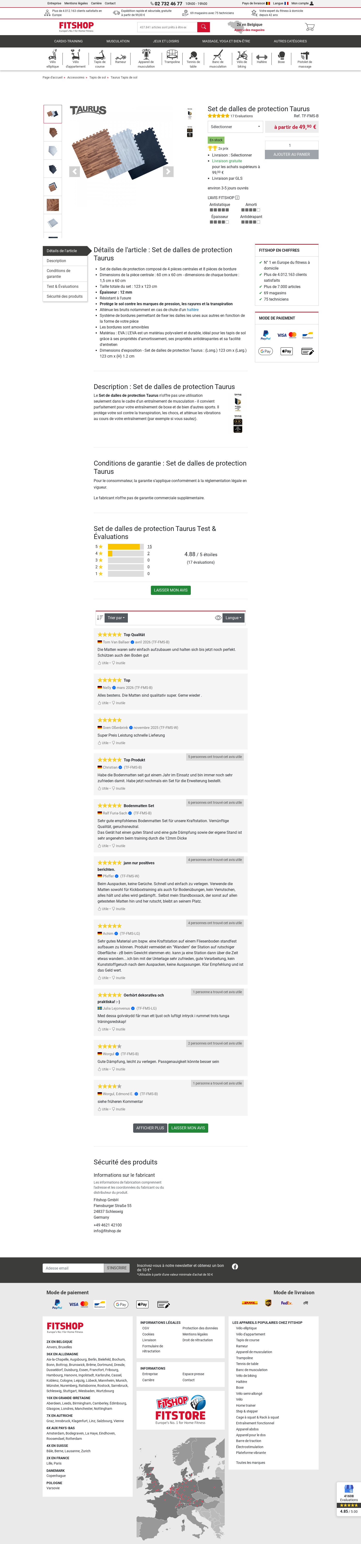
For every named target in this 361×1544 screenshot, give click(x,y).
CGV (145, 1332)
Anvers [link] (51, 1351)
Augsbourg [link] (78, 1363)
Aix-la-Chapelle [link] (57, 1363)
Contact (110, 3)
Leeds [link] (66, 1407)
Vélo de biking (246, 1379)
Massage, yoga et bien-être (226, 45)
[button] (74, 175)
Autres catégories (290, 45)
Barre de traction (248, 1444)
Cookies (148, 1338)
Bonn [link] (50, 1368)
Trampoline (244, 1361)
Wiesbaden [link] (86, 1394)
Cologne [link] (66, 1384)
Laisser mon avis (171, 593)
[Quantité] (292, 148)
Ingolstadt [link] (86, 1379)
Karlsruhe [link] (102, 1379)
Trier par (115, 621)
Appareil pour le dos (251, 1438)
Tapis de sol (97, 81)
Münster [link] (52, 1389)
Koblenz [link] (52, 1384)
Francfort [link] (97, 1373)
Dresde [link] (119, 1368)
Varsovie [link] (53, 1491)
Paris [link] (57, 1467)
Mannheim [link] (106, 1384)
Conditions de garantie (58, 277)
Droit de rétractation (198, 1343)
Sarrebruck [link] (119, 1389)
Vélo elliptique (246, 1332)
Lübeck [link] (91, 1384)
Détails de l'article (62, 254)
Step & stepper (247, 1415)
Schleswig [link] (53, 1394)
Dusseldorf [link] (54, 1373)
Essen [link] (83, 1373)
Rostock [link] (103, 1389)
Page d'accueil (52, 81)
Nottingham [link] (103, 1412)
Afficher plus (150, 1131)
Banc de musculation (252, 1373)
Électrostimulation (249, 1450)
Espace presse (193, 1377)
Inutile (118, 666)
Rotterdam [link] (74, 1442)
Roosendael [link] (55, 1442)
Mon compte (303, 3)
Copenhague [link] (56, 1479)
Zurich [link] (86, 1454)
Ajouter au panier (292, 158)
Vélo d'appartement (250, 1338)
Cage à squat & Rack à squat (257, 1421)
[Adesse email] (73, 1271)
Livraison (149, 1343)
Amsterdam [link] (55, 1437)
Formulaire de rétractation (152, 1352)
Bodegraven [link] (75, 1437)
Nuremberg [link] (68, 1389)
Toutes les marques (250, 1466)
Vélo (239, 1403)
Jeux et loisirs (166, 45)
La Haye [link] (91, 1437)
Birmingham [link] (82, 1407)
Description (56, 264)
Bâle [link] (49, 1454)
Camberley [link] (100, 1407)
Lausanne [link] (72, 1454)
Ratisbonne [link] (87, 1389)
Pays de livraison (256, 3)
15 (149, 550)
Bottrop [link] (62, 1368)
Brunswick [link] (77, 1368)
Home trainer (246, 1409)
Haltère (241, 1385)
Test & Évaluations (62, 290)
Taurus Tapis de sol (124, 81)
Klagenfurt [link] (80, 1424)
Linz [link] (92, 1424)
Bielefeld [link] (104, 1363)
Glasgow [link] (53, 1412)
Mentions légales (76, 3)
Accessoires (75, 81)
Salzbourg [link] (104, 1424)
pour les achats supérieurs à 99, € (236, 170)
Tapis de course (247, 1343)
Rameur (242, 1350)
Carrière (96, 3)
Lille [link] (49, 1467)
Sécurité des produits (65, 299)
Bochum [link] (118, 1363)
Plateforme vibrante (251, 1456)
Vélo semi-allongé (249, 1397)
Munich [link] (121, 1384)
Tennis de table (247, 1367)
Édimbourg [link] (118, 1407)
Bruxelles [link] (65, 1351)
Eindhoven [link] (107, 1437)
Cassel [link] (116, 1379)
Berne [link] (58, 1454)
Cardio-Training (68, 45)
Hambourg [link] (54, 1379)
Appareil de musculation (254, 1355)
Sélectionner (221, 130)
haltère (193, 313)
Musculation (118, 45)
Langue (280, 3)
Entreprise (54, 3)
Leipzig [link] (79, 1384)
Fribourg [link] (111, 1373)
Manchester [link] (83, 1412)
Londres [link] (67, 1412)
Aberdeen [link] (53, 1407)
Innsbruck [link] (62, 1424)
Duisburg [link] (71, 1373)
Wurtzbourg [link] (105, 1394)
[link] (265, 339)
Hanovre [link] (70, 1379)
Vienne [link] (119, 1424)
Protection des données (200, 1332)
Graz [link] (50, 1424)
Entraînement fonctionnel (255, 1427)
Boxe (240, 1391)
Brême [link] (91, 1368)
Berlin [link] (92, 1363)
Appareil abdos (247, 1433)
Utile (103, 666)
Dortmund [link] (105, 1368)
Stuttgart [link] (70, 1394)
